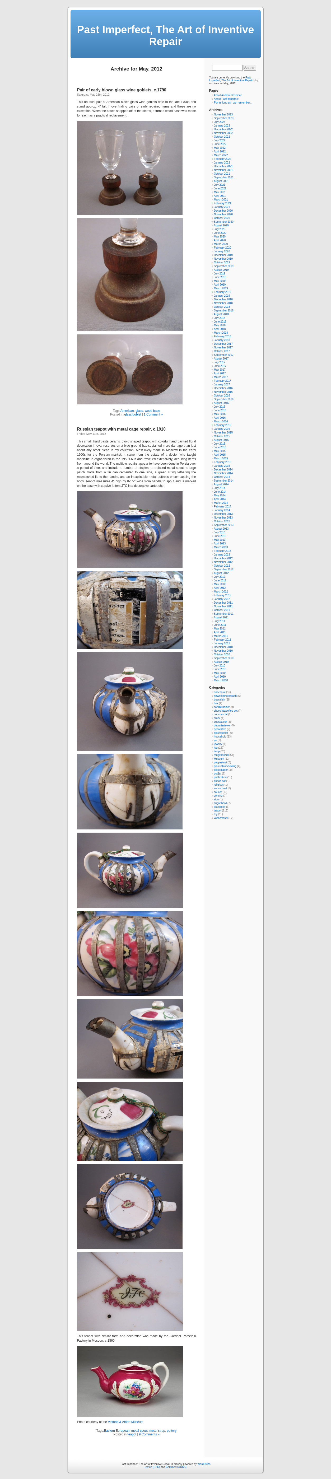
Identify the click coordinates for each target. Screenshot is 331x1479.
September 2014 (224, 480)
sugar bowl (220, 803)
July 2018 (219, 317)
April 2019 (220, 284)
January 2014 (222, 510)
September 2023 (224, 118)
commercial (220, 714)
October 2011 (222, 610)
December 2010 (223, 647)
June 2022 (220, 144)
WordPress (203, 1464)
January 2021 (222, 207)
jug (215, 747)
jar (215, 740)
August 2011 (221, 617)
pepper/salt (220, 762)
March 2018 (221, 332)
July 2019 (219, 273)
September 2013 (224, 525)
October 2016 (222, 395)
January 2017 (222, 384)
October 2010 (222, 654)
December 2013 (223, 513)
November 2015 (223, 432)
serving (218, 795)
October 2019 (222, 262)
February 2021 (222, 203)
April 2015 (220, 454)
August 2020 (221, 225)
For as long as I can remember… (233, 102)
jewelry (218, 744)
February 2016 (222, 425)
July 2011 (219, 621)
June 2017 (220, 366)
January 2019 (222, 295)
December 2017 (223, 343)
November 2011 (223, 606)
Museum (219, 758)
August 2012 (221, 573)
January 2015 (222, 465)
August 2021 (221, 181)
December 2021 (223, 166)
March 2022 (221, 155)
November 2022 (223, 133)
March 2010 (221, 680)
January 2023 (222, 125)
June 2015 (220, 447)
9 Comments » (149, 1434)
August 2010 (221, 661)
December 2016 (223, 388)
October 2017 (222, 351)
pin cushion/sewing (225, 766)
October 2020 (222, 218)
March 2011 (221, 635)
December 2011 (223, 602)
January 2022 (222, 162)
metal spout (139, 1431)
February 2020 (222, 247)
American (127, 411)
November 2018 (223, 303)
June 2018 (220, 321)
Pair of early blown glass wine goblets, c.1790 (121, 90)
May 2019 (220, 280)
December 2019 (223, 255)
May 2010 (220, 672)
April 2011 (220, 632)
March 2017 (221, 377)
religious (219, 784)
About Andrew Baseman (228, 95)
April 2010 (220, 676)
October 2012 (222, 565)
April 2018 (220, 329)
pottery (172, 1431)
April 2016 (220, 417)
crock (217, 718)
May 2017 (220, 369)
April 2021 (220, 195)
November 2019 (223, 258)
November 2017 (223, 347)
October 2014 (222, 476)
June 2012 (220, 580)
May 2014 (220, 495)
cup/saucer (220, 721)
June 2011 (220, 624)
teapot (132, 1434)
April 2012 (220, 587)
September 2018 (224, 310)
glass (139, 411)
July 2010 (219, 665)
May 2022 (220, 147)
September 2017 (224, 354)
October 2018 (222, 306)
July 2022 (219, 140)
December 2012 (223, 558)
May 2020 (220, 236)
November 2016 (223, 391)
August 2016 (221, 403)
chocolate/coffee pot (225, 710)
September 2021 (224, 177)
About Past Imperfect (226, 98)
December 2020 (223, 210)
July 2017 (219, 362)
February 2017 (222, 380)
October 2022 (222, 136)
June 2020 (220, 232)
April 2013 (220, 543)
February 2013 (222, 550)
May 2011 (220, 628)
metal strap (157, 1431)
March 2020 (221, 243)
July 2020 (219, 229)
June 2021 (220, 188)
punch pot (220, 781)
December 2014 (223, 469)
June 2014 (220, 491)
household (220, 736)
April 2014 (220, 499)
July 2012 (219, 576)
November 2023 (223, 114)
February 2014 (222, 506)
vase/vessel (221, 818)
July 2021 (219, 184)
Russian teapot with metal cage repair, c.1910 (121, 429)
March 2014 (221, 502)
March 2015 (221, 458)
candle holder (222, 707)
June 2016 (220, 410)
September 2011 (224, 613)
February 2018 (222, 336)
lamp (217, 751)
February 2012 (222, 595)
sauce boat (220, 788)
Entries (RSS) (152, 1467)
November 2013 (223, 517)
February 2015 (222, 462)
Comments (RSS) (176, 1467)
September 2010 (224, 658)
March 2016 (221, 421)
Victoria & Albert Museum (125, 1422)
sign (216, 799)
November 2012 (223, 562)
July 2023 (219, 121)
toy (215, 814)
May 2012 (220, 584)
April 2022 (220, 151)
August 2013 (221, 528)
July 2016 (219, 406)
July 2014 (219, 488)
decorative (220, 729)
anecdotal (219, 692)
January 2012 (222, 599)
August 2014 (221, 484)
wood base (152, 411)
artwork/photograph (225, 695)
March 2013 (221, 547)
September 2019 (224, 266)
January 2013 (222, 554)
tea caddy (219, 806)
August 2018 (221, 314)
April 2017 (220, 373)
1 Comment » (153, 414)
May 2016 (220, 414)
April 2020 (220, 240)
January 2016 (222, 428)
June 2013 (220, 536)
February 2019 (222, 292)
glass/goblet (132, 414)
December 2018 (223, 299)
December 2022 (223, 129)
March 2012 (221, 591)
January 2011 (222, 643)
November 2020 (223, 214)
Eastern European (116, 1431)
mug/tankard (221, 755)
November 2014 (223, 473)
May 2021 (220, 192)
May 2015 (220, 451)
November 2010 (223, 650)
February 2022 (222, 158)
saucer (218, 792)
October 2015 (222, 436)
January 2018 (222, 340)
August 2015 (221, 439)
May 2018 (220, 325)
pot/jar (217, 773)
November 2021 (223, 170)
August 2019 (221, 269)
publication (220, 777)
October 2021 (222, 173)
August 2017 (221, 358)
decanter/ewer (222, 725)
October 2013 (222, 521)
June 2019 (220, 277)
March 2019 (221, 288)
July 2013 (219, 532)
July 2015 (219, 443)
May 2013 (220, 539)
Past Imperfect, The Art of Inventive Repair (165, 35)
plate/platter (221, 769)
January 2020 (222, 251)
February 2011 (222, 639)
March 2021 (221, 199)
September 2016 (224, 399)
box (216, 703)
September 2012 (224, 569)
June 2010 (220, 669)
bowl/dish (219, 699)
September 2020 (224, 221)
